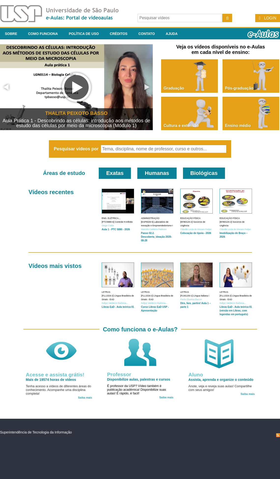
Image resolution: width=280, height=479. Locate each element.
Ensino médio (238, 126)
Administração (150, 218)
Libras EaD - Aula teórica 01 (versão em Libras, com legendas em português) (236, 311)
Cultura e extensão (181, 126)
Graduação (174, 88)
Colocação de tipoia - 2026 (195, 233)
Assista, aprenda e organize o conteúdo (220, 380)
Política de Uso (84, 34)
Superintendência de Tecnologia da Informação (36, 432)
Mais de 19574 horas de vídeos (51, 380)
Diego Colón (108, 225)
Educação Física (190, 218)
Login (270, 18)
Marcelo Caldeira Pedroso (154, 229)
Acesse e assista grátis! (55, 374)
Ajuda (172, 34)
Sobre (11, 34)
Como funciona (43, 34)
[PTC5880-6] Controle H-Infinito (117, 222)
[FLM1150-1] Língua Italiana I (194, 295)
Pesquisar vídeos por (77, 148)
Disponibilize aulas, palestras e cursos (138, 379)
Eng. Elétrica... (111, 218)
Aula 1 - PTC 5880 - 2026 (116, 229)
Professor (119, 374)
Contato (146, 34)
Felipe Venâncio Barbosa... (115, 303)
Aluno (195, 374)
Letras (106, 292)
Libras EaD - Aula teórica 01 (118, 307)
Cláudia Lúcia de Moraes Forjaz (195, 229)
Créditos (118, 34)
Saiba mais (85, 397)
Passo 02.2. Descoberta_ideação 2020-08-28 (156, 237)
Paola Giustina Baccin (191, 299)
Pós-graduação (239, 88)
